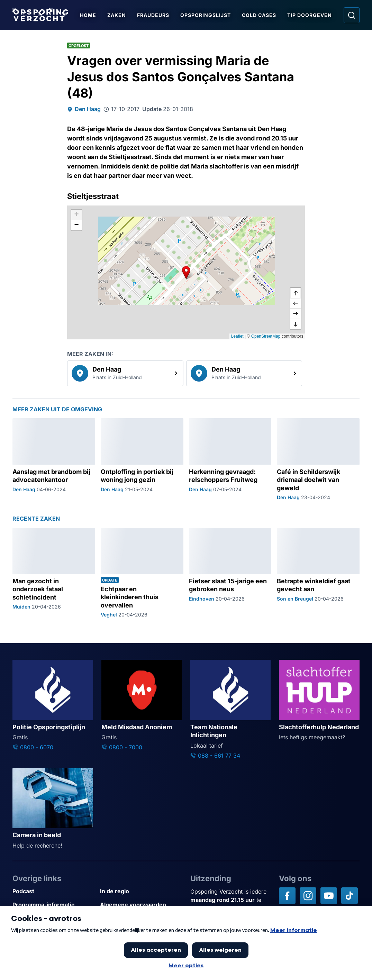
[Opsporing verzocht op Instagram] (308, 895)
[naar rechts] (295, 314)
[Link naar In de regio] (141, 891)
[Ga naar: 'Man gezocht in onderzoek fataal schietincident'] (53, 573)
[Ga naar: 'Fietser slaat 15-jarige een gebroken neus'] (230, 573)
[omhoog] (295, 293)
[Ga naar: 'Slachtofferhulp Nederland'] (319, 700)
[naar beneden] (295, 324)
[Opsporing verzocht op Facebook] (287, 895)
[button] (186, 273)
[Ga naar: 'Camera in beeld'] (52, 809)
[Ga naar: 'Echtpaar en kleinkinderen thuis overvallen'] (142, 573)
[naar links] (295, 303)
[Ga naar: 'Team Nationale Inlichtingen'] (230, 709)
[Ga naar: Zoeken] (352, 15)
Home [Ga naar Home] (88, 15)
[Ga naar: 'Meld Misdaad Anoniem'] (141, 705)
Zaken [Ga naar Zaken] (117, 15)
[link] (125, 373)
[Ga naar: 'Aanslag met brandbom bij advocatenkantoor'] (53, 459)
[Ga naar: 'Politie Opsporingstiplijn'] (52, 705)
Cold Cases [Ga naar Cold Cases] (259, 15)
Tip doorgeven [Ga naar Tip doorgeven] (310, 15)
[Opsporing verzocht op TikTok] (349, 895)
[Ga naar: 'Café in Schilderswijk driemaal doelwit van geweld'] (318, 459)
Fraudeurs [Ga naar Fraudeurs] (153, 15)
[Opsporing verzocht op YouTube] (328, 895)
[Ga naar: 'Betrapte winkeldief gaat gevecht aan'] (318, 573)
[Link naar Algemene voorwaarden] (141, 905)
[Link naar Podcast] (53, 891)
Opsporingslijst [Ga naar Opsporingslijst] (206, 15)
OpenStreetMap (266, 336)
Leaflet (237, 336)
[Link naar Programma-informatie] (53, 905)
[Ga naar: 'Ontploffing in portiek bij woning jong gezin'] (142, 459)
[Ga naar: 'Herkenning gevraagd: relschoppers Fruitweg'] (230, 459)
